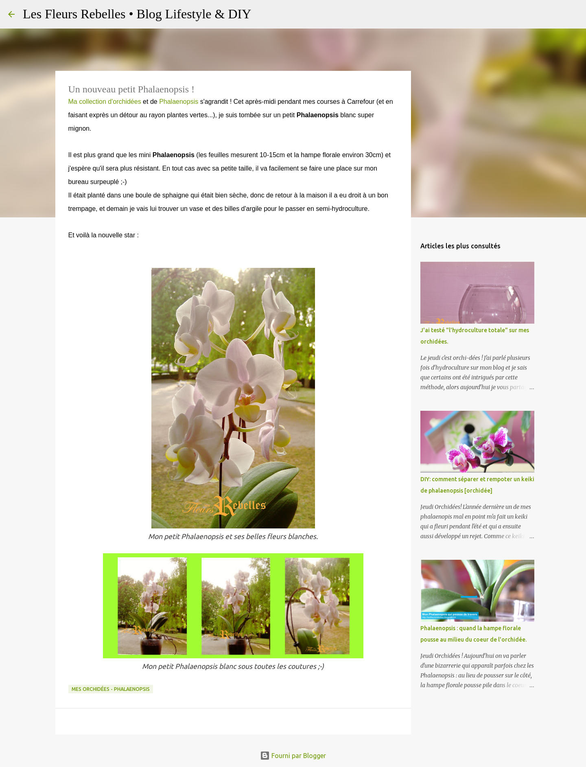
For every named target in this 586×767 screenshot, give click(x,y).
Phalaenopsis (178, 101)
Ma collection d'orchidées (104, 101)
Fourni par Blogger (293, 755)
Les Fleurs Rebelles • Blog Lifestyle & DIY (137, 14)
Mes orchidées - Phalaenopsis (111, 689)
